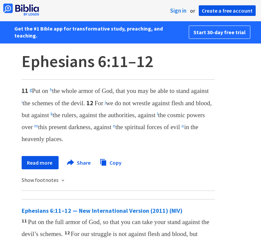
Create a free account (227, 10)
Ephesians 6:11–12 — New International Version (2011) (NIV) (102, 210)
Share (79, 162)
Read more (40, 162)
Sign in (178, 10)
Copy (111, 161)
